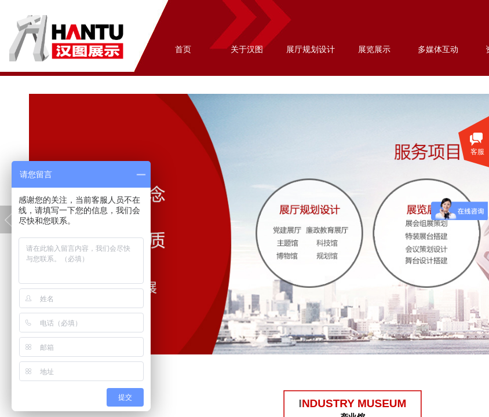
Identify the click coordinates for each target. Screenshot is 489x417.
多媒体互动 (438, 49)
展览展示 (374, 49)
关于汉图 (247, 49)
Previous (8, 219)
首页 (183, 49)
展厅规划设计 (310, 49)
